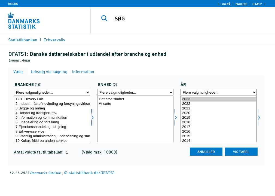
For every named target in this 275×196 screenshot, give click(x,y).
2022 (219, 104)
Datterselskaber (135, 99)
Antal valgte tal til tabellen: (39, 151)
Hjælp (257, 4)
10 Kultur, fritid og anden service (52, 141)
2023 (219, 99)
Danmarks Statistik (45, 172)
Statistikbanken (22, 39)
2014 (219, 141)
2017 (219, 127)
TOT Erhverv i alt (52, 99)
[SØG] (185, 18)
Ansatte (135, 104)
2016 (219, 131)
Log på (225, 4)
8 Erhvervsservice (52, 131)
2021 (219, 108)
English (241, 4)
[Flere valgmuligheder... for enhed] (135, 92)
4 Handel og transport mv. (52, 113)
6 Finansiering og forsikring (52, 122)
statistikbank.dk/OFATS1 (92, 172)
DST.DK (13, 3)
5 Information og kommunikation (52, 117)
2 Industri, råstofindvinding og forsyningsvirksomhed (52, 104)
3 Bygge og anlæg (52, 108)
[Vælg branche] (52, 119)
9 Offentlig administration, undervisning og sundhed (52, 136)
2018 (219, 122)
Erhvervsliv (54, 39)
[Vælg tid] (219, 119)
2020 (219, 113)
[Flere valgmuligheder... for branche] (52, 92)
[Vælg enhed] (135, 119)
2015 (219, 136)
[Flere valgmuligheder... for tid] (219, 92)
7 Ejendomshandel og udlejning (52, 127)
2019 (219, 117)
